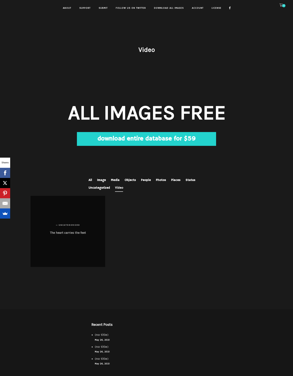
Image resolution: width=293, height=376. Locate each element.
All (90, 180)
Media (115, 180)
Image (101, 180)
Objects (130, 180)
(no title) (101, 335)
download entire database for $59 (146, 139)
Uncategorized (99, 188)
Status (190, 180)
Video (119, 188)
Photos (161, 180)
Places (175, 180)
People (146, 180)
